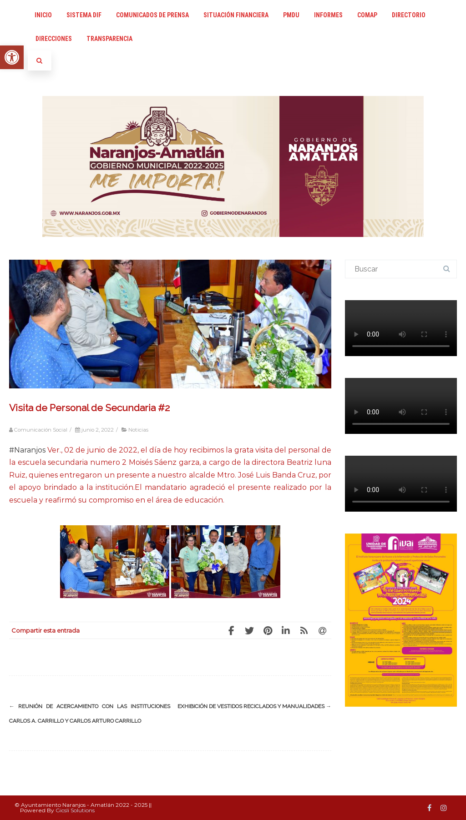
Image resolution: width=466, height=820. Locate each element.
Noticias (138, 430)
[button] (12, 57)
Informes (328, 15)
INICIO (43, 15)
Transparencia (109, 38)
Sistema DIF (83, 15)
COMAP (367, 15)
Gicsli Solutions (75, 810)
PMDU (291, 15)
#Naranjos (27, 450)
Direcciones (53, 38)
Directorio (408, 15)
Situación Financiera (235, 15)
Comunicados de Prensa (152, 15)
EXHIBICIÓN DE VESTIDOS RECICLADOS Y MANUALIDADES (254, 706)
